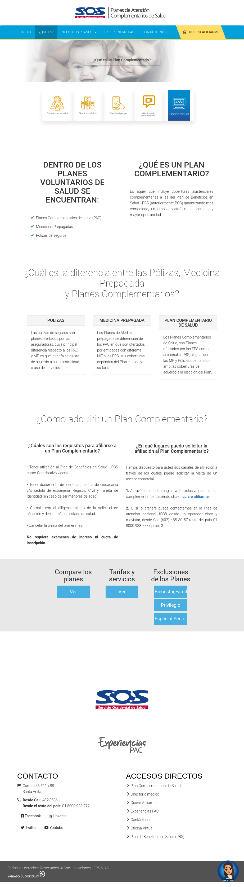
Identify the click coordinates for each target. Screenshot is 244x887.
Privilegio (170, 605)
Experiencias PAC (142, 811)
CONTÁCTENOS (154, 32)
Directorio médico (142, 794)
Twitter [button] (29, 827)
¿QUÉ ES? (48, 31)
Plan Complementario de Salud (153, 786)
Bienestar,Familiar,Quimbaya (171, 591)
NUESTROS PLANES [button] (78, 32)
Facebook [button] (31, 816)
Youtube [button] (53, 827)
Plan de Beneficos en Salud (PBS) (155, 837)
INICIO (28, 31)
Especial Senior (171, 618)
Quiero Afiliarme (141, 803)
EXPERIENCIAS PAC (121, 31)
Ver (73, 591)
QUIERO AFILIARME (202, 31)
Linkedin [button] (58, 816)
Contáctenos (138, 820)
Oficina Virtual (139, 828)
